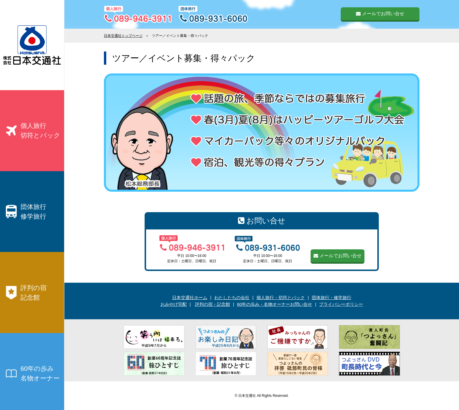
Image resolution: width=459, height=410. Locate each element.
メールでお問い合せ (380, 13)
